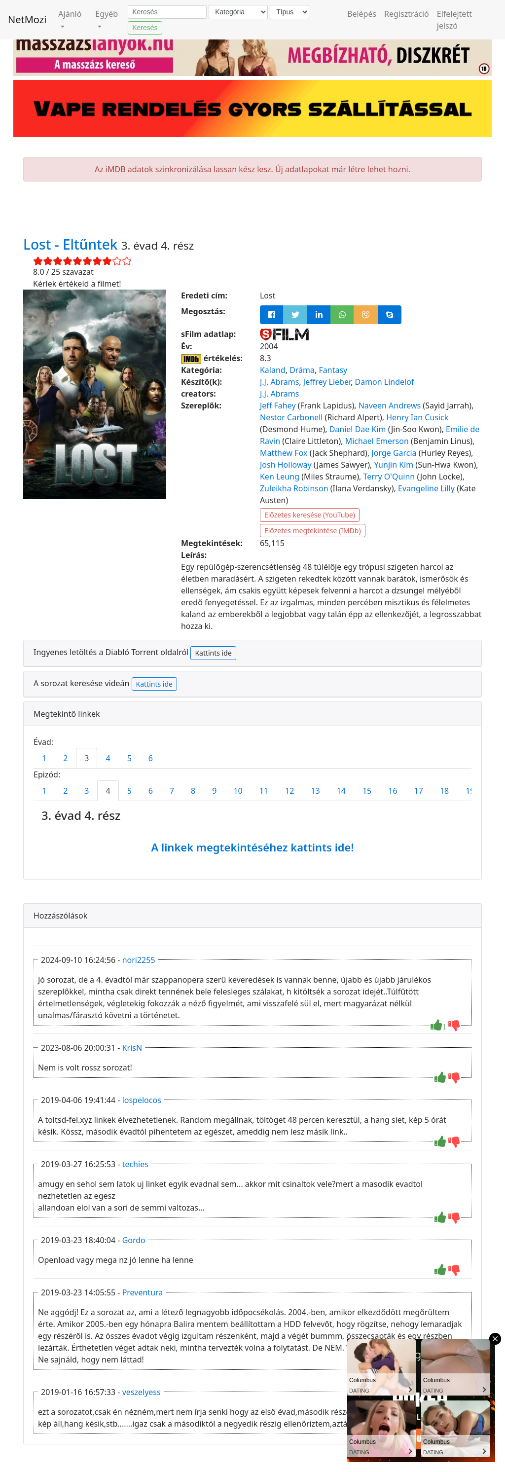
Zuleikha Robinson (294, 488)
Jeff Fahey (278, 405)
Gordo (133, 1240)
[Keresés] (167, 12)
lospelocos (141, 1100)
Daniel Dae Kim (357, 429)
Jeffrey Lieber (327, 381)
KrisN (132, 1047)
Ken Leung (279, 476)
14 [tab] (341, 790)
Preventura (142, 1292)
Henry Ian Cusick (417, 417)
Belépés (361, 13)
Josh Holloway (286, 464)
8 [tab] (193, 790)
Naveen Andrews (390, 405)
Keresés (144, 28)
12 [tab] (289, 790)
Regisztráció (406, 13)
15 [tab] (366, 790)
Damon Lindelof (384, 381)
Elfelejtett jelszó (454, 19)
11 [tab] (263, 790)
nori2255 (138, 960)
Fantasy (333, 370)
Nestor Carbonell (291, 417)
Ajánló (69, 13)
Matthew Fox (284, 452)
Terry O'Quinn (389, 476)
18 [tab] (444, 790)
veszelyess (141, 1392)
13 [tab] (315, 790)
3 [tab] (86, 758)
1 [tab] (44, 758)
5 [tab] (129, 758)
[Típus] (289, 12)
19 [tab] (470, 790)
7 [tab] (172, 790)
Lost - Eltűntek (72, 244)
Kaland (273, 370)
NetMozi (27, 19)
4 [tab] (108, 758)
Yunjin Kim (394, 464)
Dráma (302, 370)
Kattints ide (213, 653)
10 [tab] (237, 790)
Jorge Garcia (393, 452)
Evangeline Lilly (426, 488)
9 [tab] (214, 790)
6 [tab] (150, 758)
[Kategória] (238, 12)
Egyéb (106, 13)
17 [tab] (418, 790)
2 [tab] (65, 758)
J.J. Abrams (279, 381)
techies (135, 1164)
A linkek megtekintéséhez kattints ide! (252, 847)
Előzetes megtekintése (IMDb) (312, 530)
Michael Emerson (377, 441)
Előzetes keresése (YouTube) (309, 514)
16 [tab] (392, 790)
